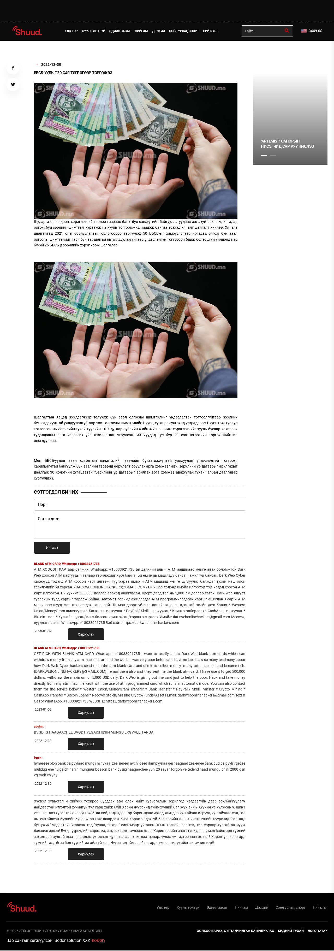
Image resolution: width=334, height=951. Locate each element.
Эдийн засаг (120, 31)
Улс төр (71, 31)
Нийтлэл (211, 31)
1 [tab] (264, 52)
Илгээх (52, 548)
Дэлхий (159, 31)
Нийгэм (141, 31)
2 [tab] (273, 155)
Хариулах (86, 634)
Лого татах (317, 931)
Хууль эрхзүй (94, 31)
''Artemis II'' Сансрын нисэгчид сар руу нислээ (287, 144)
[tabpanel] (290, 119)
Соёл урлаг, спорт (184, 31)
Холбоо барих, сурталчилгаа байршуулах (235, 931)
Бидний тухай (291, 931)
